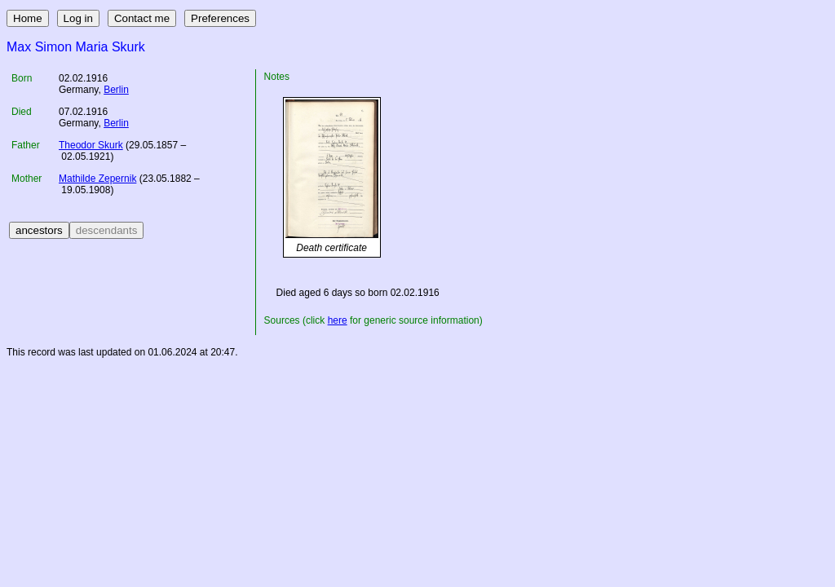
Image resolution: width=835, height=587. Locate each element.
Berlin (116, 89)
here (337, 320)
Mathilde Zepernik (97, 178)
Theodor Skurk (91, 145)
